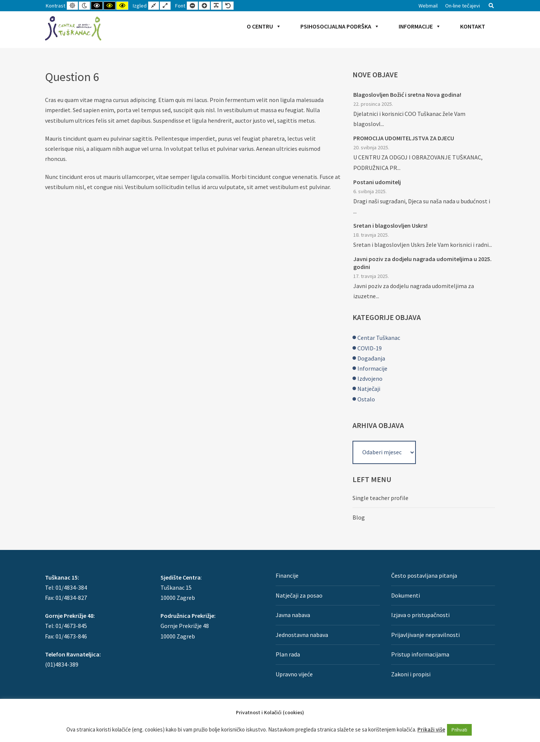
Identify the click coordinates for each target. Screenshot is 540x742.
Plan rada (288, 654)
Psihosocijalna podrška (340, 26)
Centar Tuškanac (378, 337)
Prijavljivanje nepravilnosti (425, 634)
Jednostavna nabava (302, 634)
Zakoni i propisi (410, 674)
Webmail (428, 5)
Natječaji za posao (299, 595)
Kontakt (472, 26)
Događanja (371, 358)
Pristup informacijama (420, 654)
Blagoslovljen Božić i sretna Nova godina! (407, 94)
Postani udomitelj (377, 182)
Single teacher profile (380, 498)
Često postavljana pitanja (424, 575)
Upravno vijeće (294, 674)
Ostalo (366, 399)
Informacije (420, 26)
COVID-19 (369, 348)
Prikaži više (431, 729)
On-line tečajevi (462, 5)
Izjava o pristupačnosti (420, 615)
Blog (358, 517)
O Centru (264, 26)
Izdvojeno (369, 378)
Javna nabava (293, 615)
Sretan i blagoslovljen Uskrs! (390, 225)
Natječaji (368, 388)
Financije (287, 575)
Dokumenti (405, 595)
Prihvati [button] (459, 730)
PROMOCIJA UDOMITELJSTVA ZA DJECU (403, 138)
